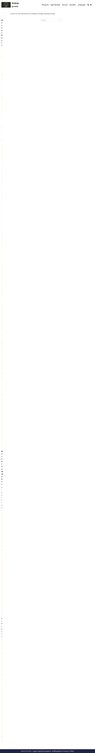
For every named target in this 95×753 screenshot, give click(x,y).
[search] (88, 5)
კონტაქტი (81, 5)
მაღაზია (73, 5)
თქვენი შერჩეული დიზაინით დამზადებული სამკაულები (2, 563)
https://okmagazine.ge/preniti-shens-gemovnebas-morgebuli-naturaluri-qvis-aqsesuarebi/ (2, 154)
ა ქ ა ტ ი (1, 391)
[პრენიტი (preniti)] (11, 5)
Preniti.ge (66, 751)
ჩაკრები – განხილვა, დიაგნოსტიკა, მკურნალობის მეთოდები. (2, 323)
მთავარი (45, 5)
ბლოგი (65, 5)
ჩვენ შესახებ (55, 5)
